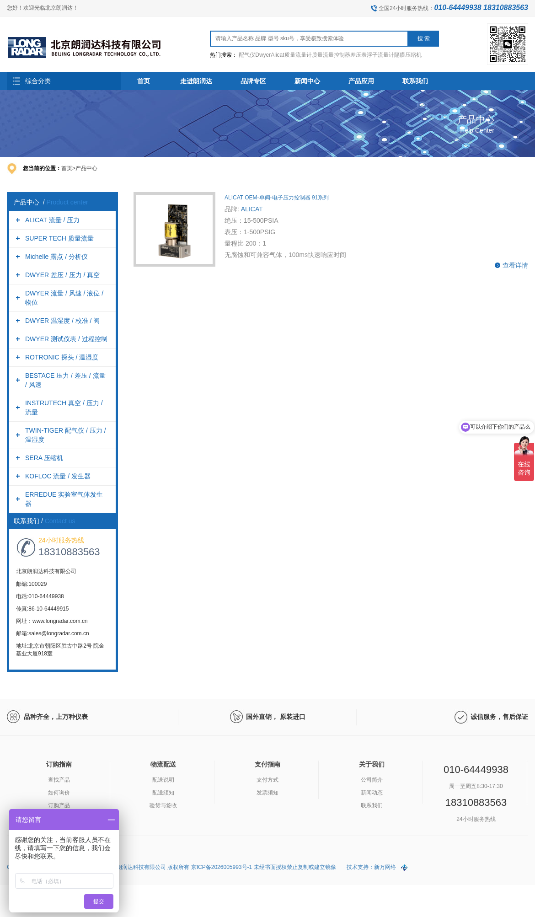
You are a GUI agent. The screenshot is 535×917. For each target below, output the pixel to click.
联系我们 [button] (415, 81)
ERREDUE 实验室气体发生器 (64, 499)
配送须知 (163, 792)
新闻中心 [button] (307, 81)
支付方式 (267, 780)
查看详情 (515, 265)
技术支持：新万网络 (371, 867)
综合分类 (38, 81)
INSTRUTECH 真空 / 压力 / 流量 (64, 407)
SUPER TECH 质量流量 (59, 238)
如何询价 (59, 792)
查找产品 (59, 780)
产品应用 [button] (361, 81)
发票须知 (267, 792)
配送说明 (163, 780)
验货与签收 (163, 805)
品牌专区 (253, 81)
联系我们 (372, 805)
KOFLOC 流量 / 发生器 (58, 476)
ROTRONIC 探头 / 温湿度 (61, 357)
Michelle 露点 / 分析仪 (56, 256)
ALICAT (252, 209)
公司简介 (372, 780)
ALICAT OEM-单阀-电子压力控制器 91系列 (277, 197)
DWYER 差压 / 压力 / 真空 (62, 275)
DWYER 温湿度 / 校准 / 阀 (62, 320)
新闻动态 (372, 792)
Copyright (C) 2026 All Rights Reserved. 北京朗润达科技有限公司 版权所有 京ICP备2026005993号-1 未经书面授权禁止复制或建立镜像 (172, 867)
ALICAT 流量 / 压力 (52, 220)
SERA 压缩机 (44, 457)
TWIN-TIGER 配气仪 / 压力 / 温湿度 (65, 435)
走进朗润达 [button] (196, 81)
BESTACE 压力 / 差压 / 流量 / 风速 (65, 380)
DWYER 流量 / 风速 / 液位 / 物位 (64, 298)
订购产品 (59, 805)
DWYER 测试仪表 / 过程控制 (66, 339)
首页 (143, 81)
